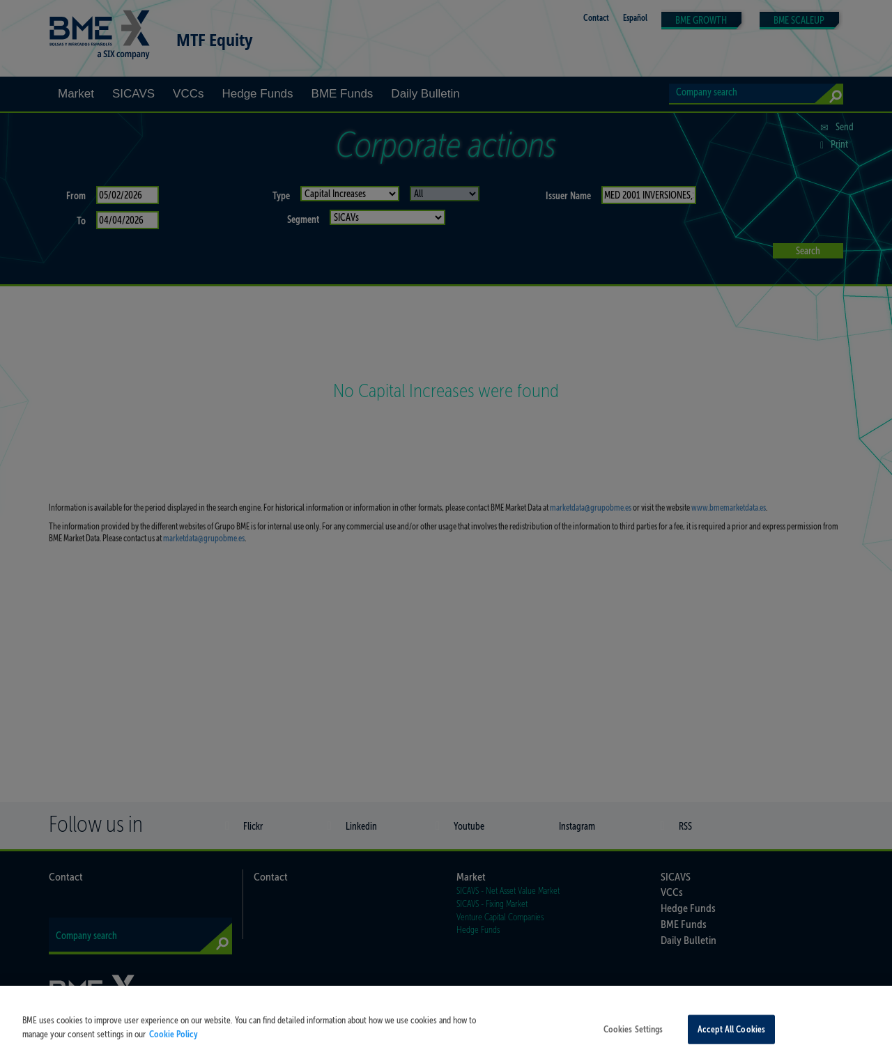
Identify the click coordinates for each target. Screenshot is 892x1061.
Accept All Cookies (731, 1042)
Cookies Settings (633, 1042)
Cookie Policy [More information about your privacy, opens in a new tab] (173, 1047)
